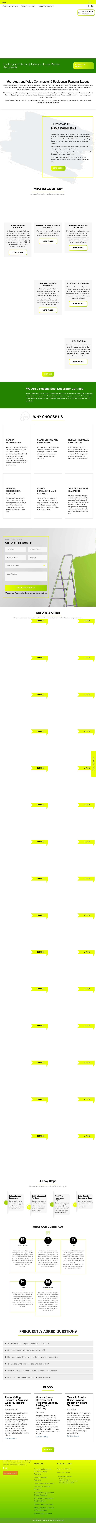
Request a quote (80, 66)
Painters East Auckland (43, 1513)
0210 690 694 (13, 6)
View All (48, 373)
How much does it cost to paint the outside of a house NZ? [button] (31, 1356)
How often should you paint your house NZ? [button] (24, 1349)
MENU (4, 2)
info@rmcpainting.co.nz (46, 6)
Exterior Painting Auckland (44, 1483)
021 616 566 (30, 6)
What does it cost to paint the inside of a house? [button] (26, 1343)
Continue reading (11, 1438)
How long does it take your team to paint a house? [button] (27, 1376)
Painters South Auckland (43, 1504)
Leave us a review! (10, 1472)
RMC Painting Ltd (43, 1520)
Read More (58, 168)
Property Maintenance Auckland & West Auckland (42, 1471)
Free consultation (87, 13)
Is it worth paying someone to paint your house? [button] (26, 1363)
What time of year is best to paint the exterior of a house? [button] (30, 1370)
